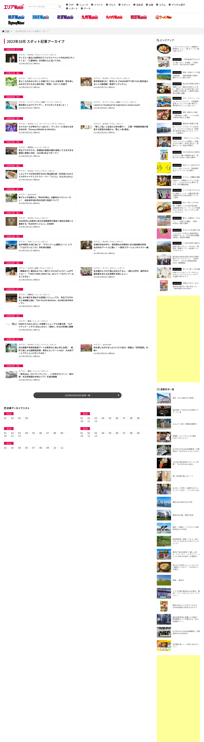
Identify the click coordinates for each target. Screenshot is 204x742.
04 (26, 418)
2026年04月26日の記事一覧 (77, 395)
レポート (73, 8)
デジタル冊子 (178, 4)
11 (89, 421)
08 (131, 418)
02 (12, 418)
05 (110, 418)
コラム (162, 4)
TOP (71, 4)
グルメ (112, 4)
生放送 (139, 4)
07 (124, 418)
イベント (98, 4)
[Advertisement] (178, 338)
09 (138, 418)
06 (117, 418)
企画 (151, 4)
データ (87, 8)
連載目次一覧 (167, 389)
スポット (125, 4)
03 (19, 418)
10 (81, 421)
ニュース (83, 4)
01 (5, 418)
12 (96, 421)
